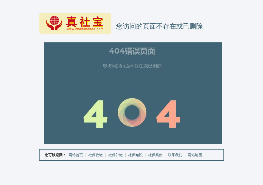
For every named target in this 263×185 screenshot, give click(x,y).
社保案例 (155, 155)
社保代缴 (95, 155)
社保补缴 (115, 155)
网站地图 (195, 155)
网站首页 (76, 155)
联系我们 (175, 155)
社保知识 (135, 155)
